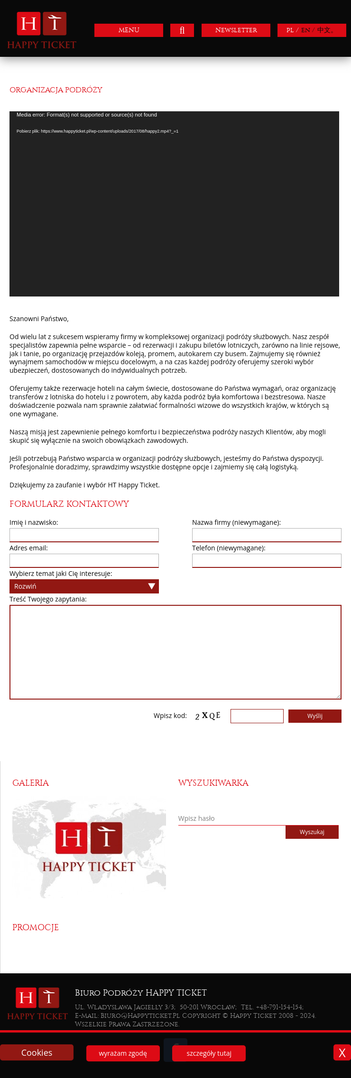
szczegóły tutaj (209, 1053)
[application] (174, 203)
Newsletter (236, 30)
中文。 (327, 30)
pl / (292, 30)
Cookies (37, 1052)
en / (308, 30)
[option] (92, 847)
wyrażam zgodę (123, 1053)
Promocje (35, 928)
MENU (129, 30)
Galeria (30, 783)
